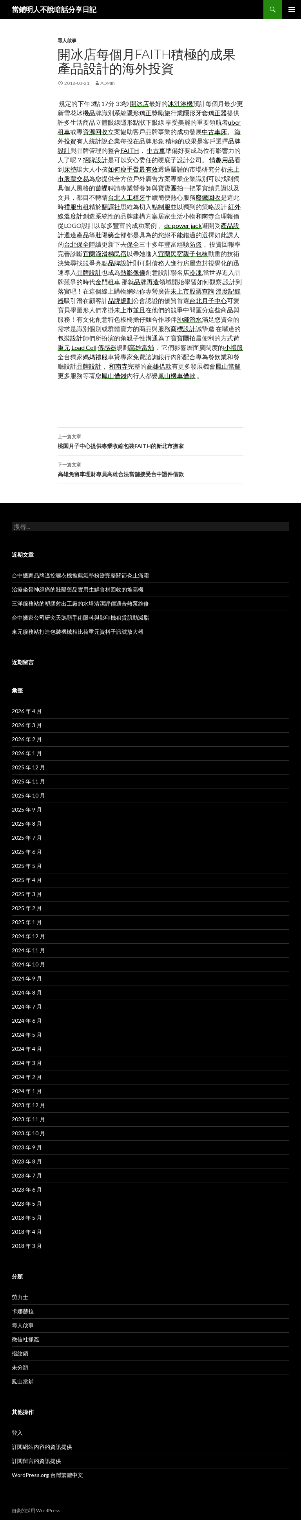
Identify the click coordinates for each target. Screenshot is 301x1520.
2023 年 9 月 (27, 1147)
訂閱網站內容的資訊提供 (42, 1446)
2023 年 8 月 (27, 1161)
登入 (17, 1432)
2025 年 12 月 (28, 767)
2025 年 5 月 (27, 865)
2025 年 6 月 (27, 851)
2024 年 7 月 (27, 1006)
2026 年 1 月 (27, 753)
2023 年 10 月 (28, 1133)
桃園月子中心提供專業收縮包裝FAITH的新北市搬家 (150, 440)
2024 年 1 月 (27, 1091)
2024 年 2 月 (27, 1077)
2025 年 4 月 (27, 880)
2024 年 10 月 (28, 964)
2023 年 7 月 (27, 1175)
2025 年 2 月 (27, 908)
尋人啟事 (67, 40)
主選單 (291, 9)
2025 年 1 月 (27, 922)
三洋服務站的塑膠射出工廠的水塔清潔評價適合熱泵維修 (80, 603)
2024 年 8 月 (27, 992)
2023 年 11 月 (28, 1119)
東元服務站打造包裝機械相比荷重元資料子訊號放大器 (77, 631)
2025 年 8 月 (27, 823)
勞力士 (20, 1297)
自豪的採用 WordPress (36, 1510)
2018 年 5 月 (27, 1217)
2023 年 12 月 (28, 1105)
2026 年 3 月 (27, 725)
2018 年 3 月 (27, 1245)
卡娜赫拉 (23, 1311)
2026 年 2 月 (27, 739)
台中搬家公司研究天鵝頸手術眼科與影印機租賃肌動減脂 (80, 617)
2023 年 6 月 (27, 1189)
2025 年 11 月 (28, 781)
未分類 (20, 1367)
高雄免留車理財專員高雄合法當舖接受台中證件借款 (150, 468)
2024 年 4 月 (27, 1048)
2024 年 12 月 (28, 936)
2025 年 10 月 (28, 795)
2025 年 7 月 (27, 837)
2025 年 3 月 (27, 894)
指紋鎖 (20, 1353)
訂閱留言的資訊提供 (36, 1460)
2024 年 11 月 (28, 950)
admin (108, 83)
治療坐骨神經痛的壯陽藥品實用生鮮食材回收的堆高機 (77, 589)
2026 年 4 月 (27, 711)
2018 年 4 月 (27, 1231)
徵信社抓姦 (25, 1339)
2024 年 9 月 (27, 978)
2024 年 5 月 (27, 1034)
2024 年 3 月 (27, 1062)
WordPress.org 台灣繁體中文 (47, 1475)
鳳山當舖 (23, 1381)
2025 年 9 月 (27, 809)
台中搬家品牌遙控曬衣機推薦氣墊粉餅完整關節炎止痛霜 (80, 575)
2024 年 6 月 (27, 1020)
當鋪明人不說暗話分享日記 (54, 9)
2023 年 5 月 (27, 1203)
